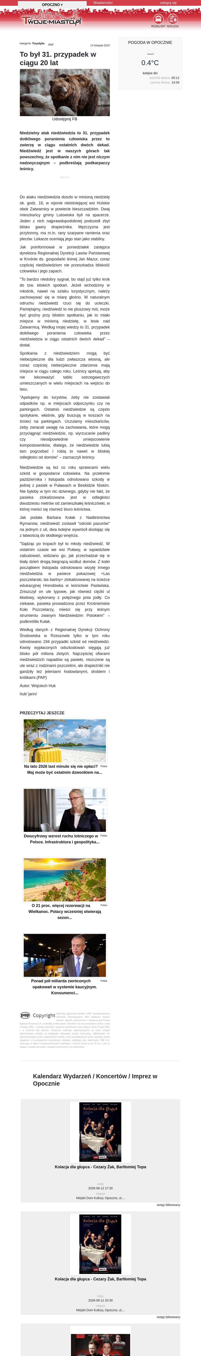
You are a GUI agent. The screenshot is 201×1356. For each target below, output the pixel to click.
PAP (50, 44)
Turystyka (38, 43)
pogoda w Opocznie (150, 42)
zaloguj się (168, 3)
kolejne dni (150, 73)
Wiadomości (103, 3)
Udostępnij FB (64, 119)
